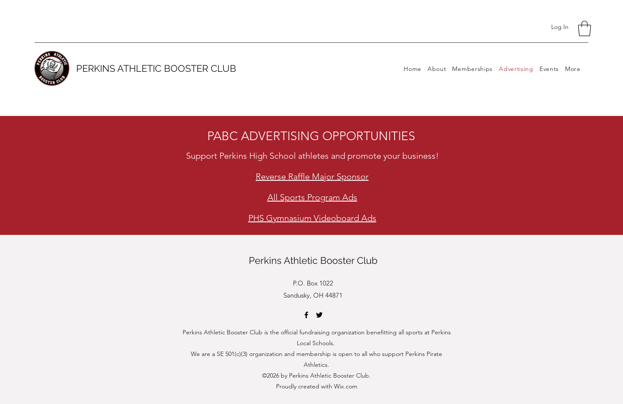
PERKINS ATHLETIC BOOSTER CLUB (156, 68)
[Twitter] (319, 315)
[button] (584, 28)
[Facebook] (306, 315)
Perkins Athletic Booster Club (313, 260)
